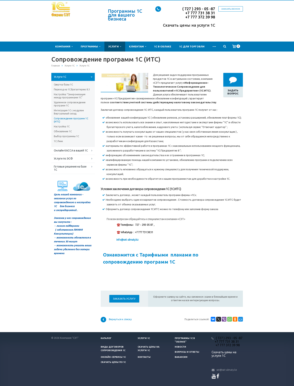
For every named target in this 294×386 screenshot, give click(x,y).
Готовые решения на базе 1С (70, 168)
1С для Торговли (191, 46)
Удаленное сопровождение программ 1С (70, 104)
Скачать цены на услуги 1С (189, 25)
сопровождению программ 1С (138, 262)
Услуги (114, 46)
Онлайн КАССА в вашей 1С (71, 150)
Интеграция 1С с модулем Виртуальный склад (69, 112)
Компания (64, 46)
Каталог (106, 338)
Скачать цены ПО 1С (113, 362)
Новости (180, 347)
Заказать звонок (230, 9)
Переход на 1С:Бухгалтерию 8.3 (72, 89)
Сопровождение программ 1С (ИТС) (71, 120)
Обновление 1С (63, 131)
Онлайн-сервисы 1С (113, 357)
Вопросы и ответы (187, 352)
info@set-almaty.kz (127, 239)
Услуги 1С (60, 76)
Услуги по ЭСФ (63, 158)
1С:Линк (58, 141)
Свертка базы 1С (63, 84)
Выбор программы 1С (66, 136)
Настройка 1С (62, 126)
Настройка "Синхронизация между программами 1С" (69, 96)
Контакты (144, 357)
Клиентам (137, 46)
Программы (90, 46)
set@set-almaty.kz (226, 370)
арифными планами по (172, 254)
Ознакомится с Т (122, 254)
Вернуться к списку (116, 319)
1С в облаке (162, 46)
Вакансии (181, 357)
